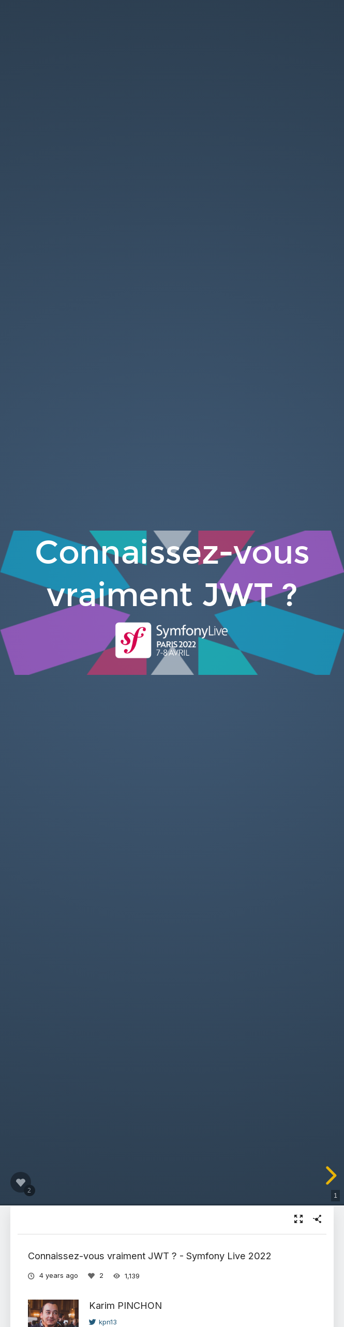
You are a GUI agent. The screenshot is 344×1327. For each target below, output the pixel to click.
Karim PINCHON (125, 1305)
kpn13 (103, 1322)
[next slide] (329, 1175)
